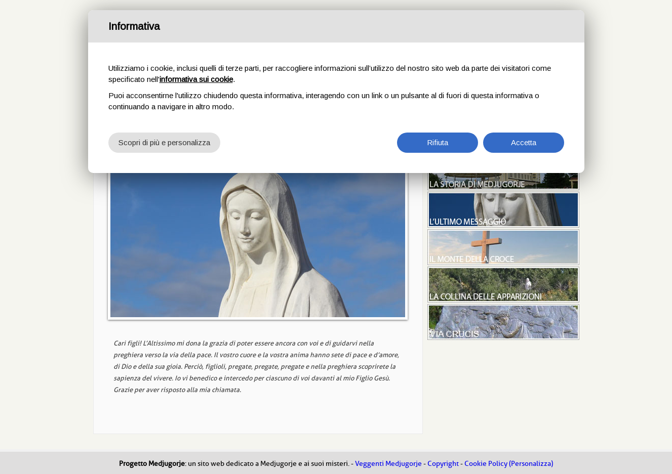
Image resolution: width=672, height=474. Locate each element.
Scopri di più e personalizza (164, 142)
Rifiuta (437, 142)
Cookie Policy (485, 463)
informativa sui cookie (196, 79)
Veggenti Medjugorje (388, 463)
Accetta (523, 142)
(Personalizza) (531, 463)
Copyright (443, 463)
